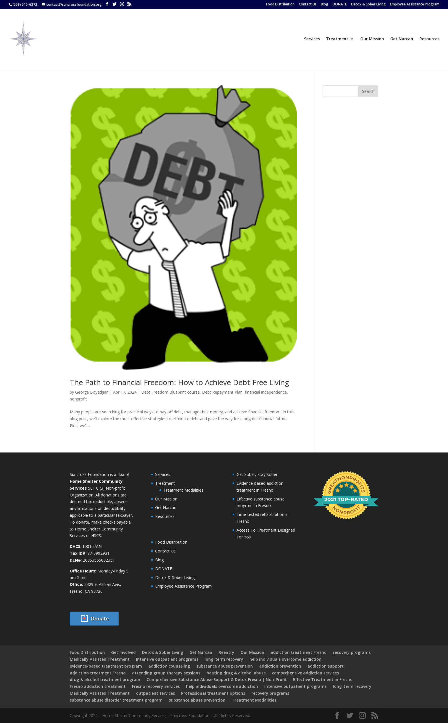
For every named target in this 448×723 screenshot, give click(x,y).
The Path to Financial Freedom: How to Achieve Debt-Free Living (179, 382)
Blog (324, 5)
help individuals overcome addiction (285, 659)
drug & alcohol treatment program (105, 679)
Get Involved (123, 652)
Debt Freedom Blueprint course (170, 392)
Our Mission (372, 39)
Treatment (337, 39)
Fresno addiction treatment (98, 686)
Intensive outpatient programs (167, 659)
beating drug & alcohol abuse (236, 673)
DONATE (340, 5)
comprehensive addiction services (305, 673)
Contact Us (308, 5)
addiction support (325, 666)
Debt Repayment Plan (222, 392)
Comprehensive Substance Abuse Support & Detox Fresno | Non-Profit (217, 679)
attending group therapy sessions (166, 673)
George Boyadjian (92, 392)
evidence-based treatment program (106, 666)
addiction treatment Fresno (299, 652)
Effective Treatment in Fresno (323, 679)
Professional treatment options (213, 693)
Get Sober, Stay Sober (257, 474)
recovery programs (352, 652)
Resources (429, 39)
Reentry (226, 652)
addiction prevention (280, 666)
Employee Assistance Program (414, 5)
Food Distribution (280, 5)
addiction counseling (169, 666)
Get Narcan (401, 39)
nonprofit (78, 399)
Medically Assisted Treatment (100, 659)
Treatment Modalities (183, 490)
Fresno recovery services (156, 686)
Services (312, 39)
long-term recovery (224, 659)
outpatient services (155, 693)
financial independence (266, 392)
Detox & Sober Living (368, 5)
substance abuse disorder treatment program (116, 700)
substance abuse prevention (224, 666)
